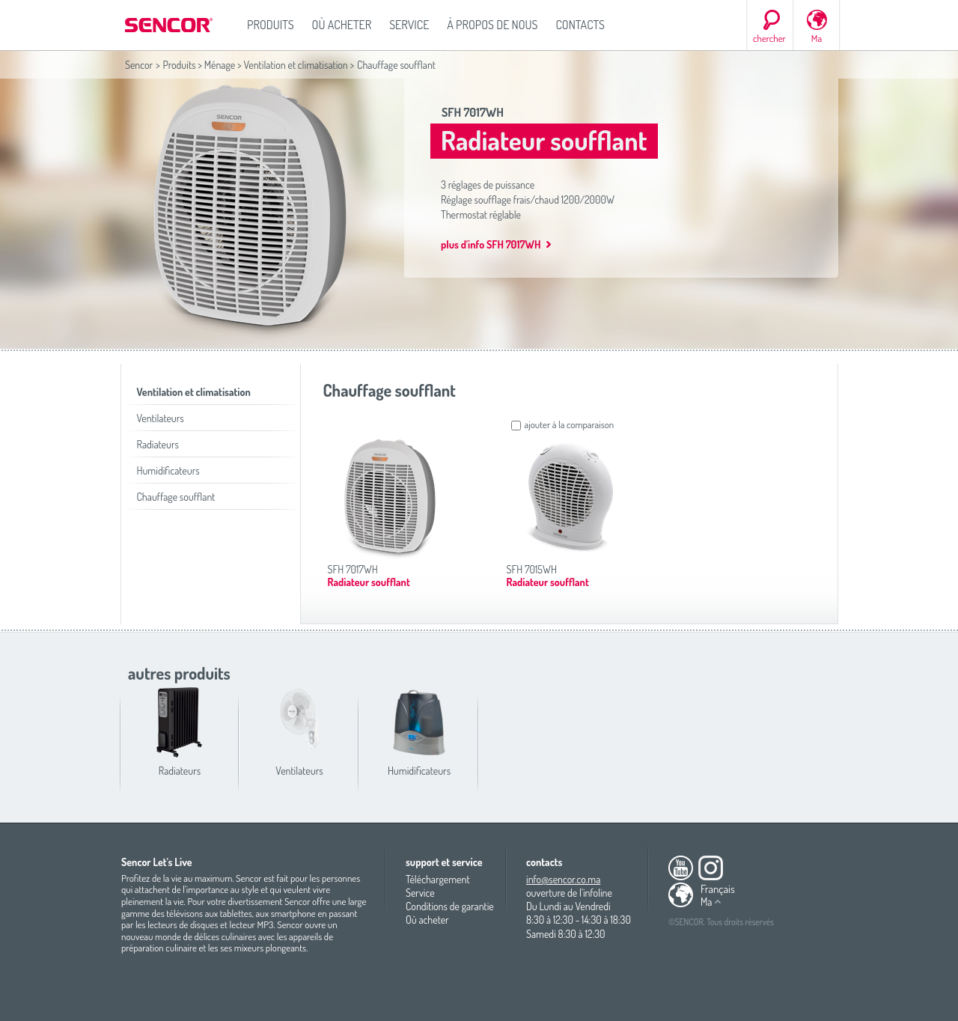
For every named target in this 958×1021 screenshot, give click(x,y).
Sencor (139, 64)
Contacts (580, 24)
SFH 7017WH (473, 112)
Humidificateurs (168, 470)
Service (409, 24)
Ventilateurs (160, 418)
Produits (270, 24)
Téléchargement (438, 879)
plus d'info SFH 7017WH (490, 244)
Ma (816, 38)
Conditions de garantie (450, 906)
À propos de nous (492, 24)
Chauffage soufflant (176, 496)
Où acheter (342, 24)
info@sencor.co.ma (563, 879)
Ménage (220, 64)
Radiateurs (158, 444)
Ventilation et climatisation (295, 64)
